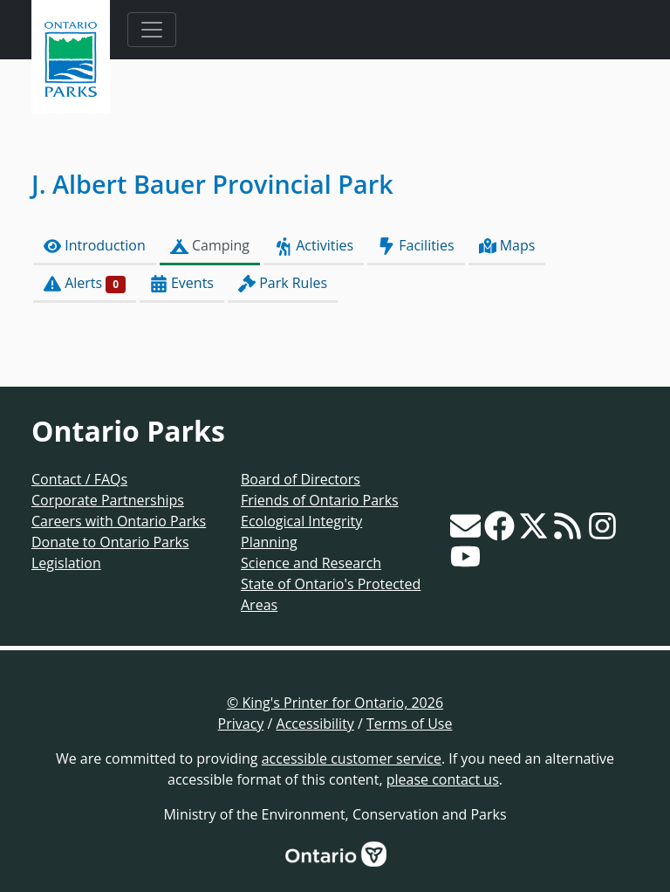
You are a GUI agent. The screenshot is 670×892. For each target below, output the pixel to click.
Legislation (66, 563)
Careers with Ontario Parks (118, 521)
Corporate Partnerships (107, 500)
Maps (507, 246)
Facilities (416, 246)
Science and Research (311, 563)
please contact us (442, 779)
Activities (313, 246)
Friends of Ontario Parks (320, 500)
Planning (269, 542)
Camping (210, 246)
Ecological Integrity (301, 521)
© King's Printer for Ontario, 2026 (335, 702)
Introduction (95, 246)
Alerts (85, 283)
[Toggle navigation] (151, 29)
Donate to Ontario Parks (110, 542)
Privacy (241, 723)
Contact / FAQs (79, 479)
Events (182, 283)
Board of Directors (300, 479)
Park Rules (282, 283)
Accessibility (315, 723)
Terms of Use (409, 723)
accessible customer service (351, 758)
